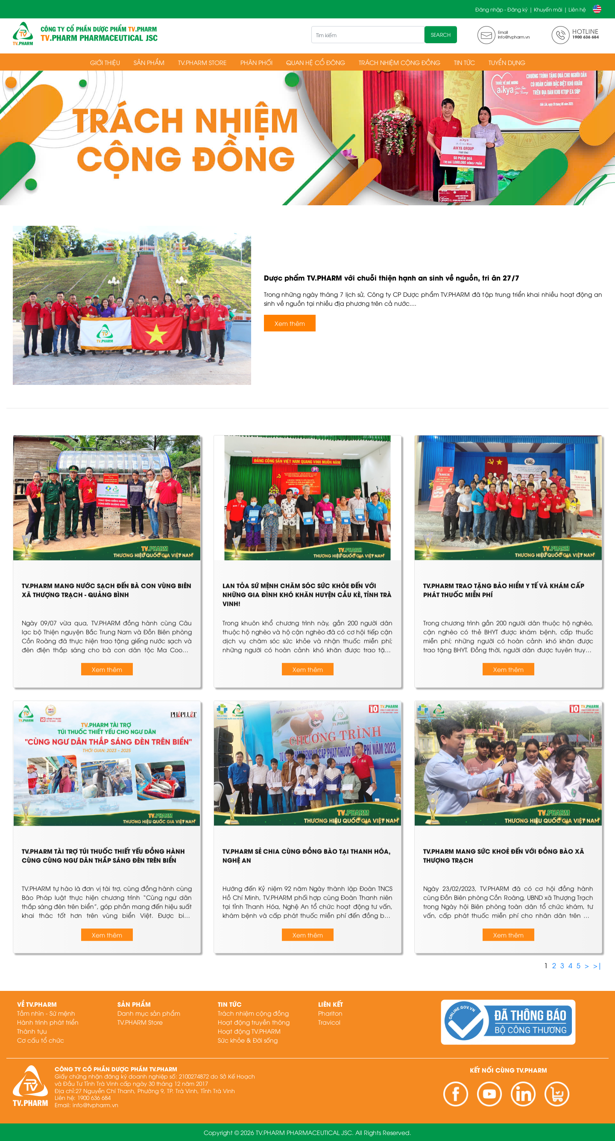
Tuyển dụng (507, 62)
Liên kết (330, 1003)
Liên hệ (577, 9)
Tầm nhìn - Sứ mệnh (46, 1013)
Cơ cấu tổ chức (40, 1040)
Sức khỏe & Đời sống (248, 1040)
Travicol (329, 1022)
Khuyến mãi (548, 9)
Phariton (330, 1013)
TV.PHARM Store (202, 62)
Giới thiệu (105, 62)
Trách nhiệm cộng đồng (399, 62)
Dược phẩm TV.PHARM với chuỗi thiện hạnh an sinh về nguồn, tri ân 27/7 (391, 277)
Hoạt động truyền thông (254, 1022)
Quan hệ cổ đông (315, 62)
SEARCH (441, 34)
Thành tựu (32, 1031)
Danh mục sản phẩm (148, 1013)
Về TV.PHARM (37, 1003)
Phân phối (256, 62)
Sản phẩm (149, 62)
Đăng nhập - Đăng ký (501, 9)
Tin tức (464, 62)
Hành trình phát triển (48, 1022)
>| (597, 965)
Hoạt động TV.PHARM (249, 1031)
